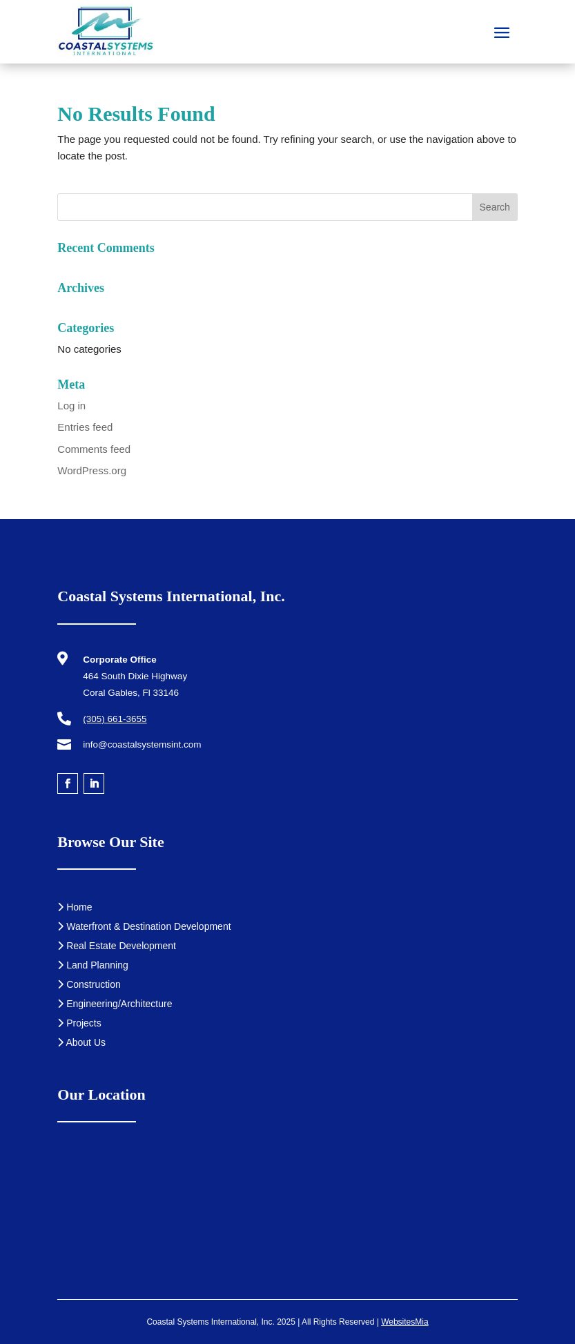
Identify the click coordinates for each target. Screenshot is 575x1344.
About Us (81, 1042)
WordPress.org (91, 470)
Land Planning (92, 965)
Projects (79, 1023)
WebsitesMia (404, 1322)
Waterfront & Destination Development (144, 926)
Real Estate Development (116, 945)
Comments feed (93, 449)
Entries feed (85, 427)
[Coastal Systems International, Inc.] (287, 1219)
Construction (88, 984)
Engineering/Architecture (114, 1003)
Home (74, 907)
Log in (71, 405)
